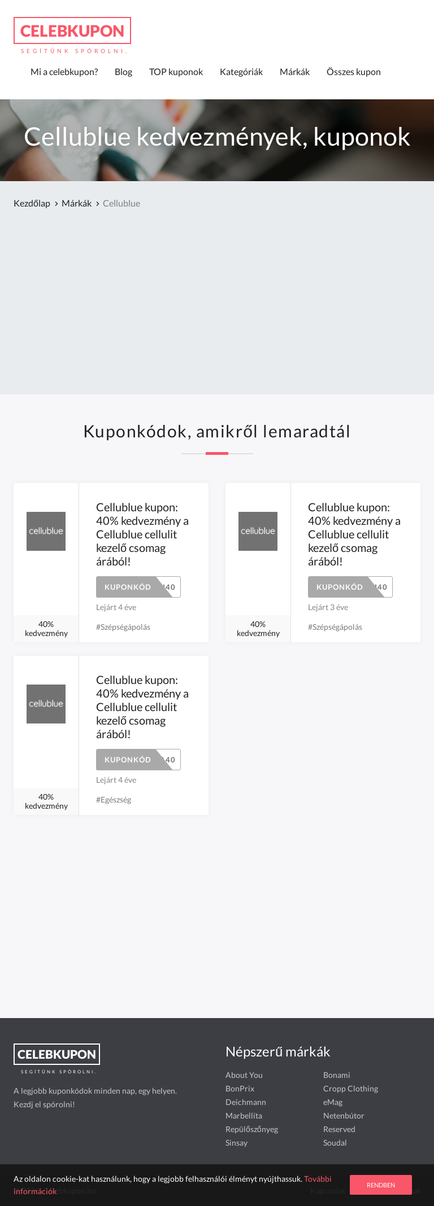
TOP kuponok (176, 71)
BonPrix (239, 1088)
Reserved (339, 1129)
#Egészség (113, 799)
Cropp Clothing (350, 1088)
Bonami (336, 1075)
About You (244, 1075)
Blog (123, 71)
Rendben (381, 1185)
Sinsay (236, 1142)
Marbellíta (243, 1115)
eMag (332, 1102)
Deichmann (245, 1102)
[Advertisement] (217, 303)
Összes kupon (354, 71)
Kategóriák (241, 71)
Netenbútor (343, 1115)
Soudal (335, 1142)
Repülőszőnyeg (251, 1129)
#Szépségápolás (123, 626)
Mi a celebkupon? (64, 71)
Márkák (295, 71)
